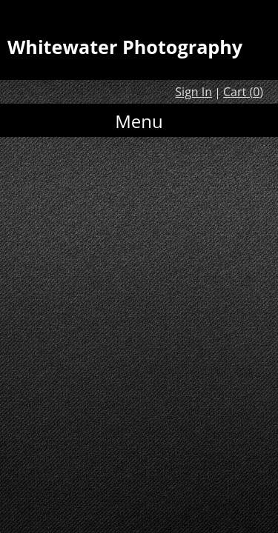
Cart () (243, 92)
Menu (139, 121)
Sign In (193, 92)
